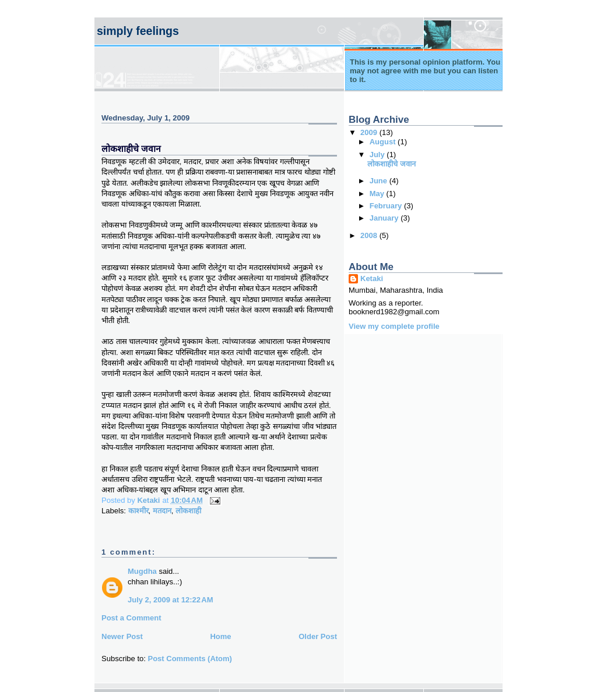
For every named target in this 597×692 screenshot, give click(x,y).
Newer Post (122, 636)
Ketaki (371, 278)
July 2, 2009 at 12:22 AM (170, 599)
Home (220, 636)
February (387, 205)
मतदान (162, 510)
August (384, 141)
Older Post (317, 636)
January (385, 218)
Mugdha (142, 571)
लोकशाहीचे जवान (391, 163)
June (379, 180)
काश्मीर (138, 510)
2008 (370, 235)
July (378, 154)
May (378, 193)
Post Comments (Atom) (190, 658)
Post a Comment (131, 617)
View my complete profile (394, 326)
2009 (370, 132)
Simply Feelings (138, 30)
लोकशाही (188, 510)
